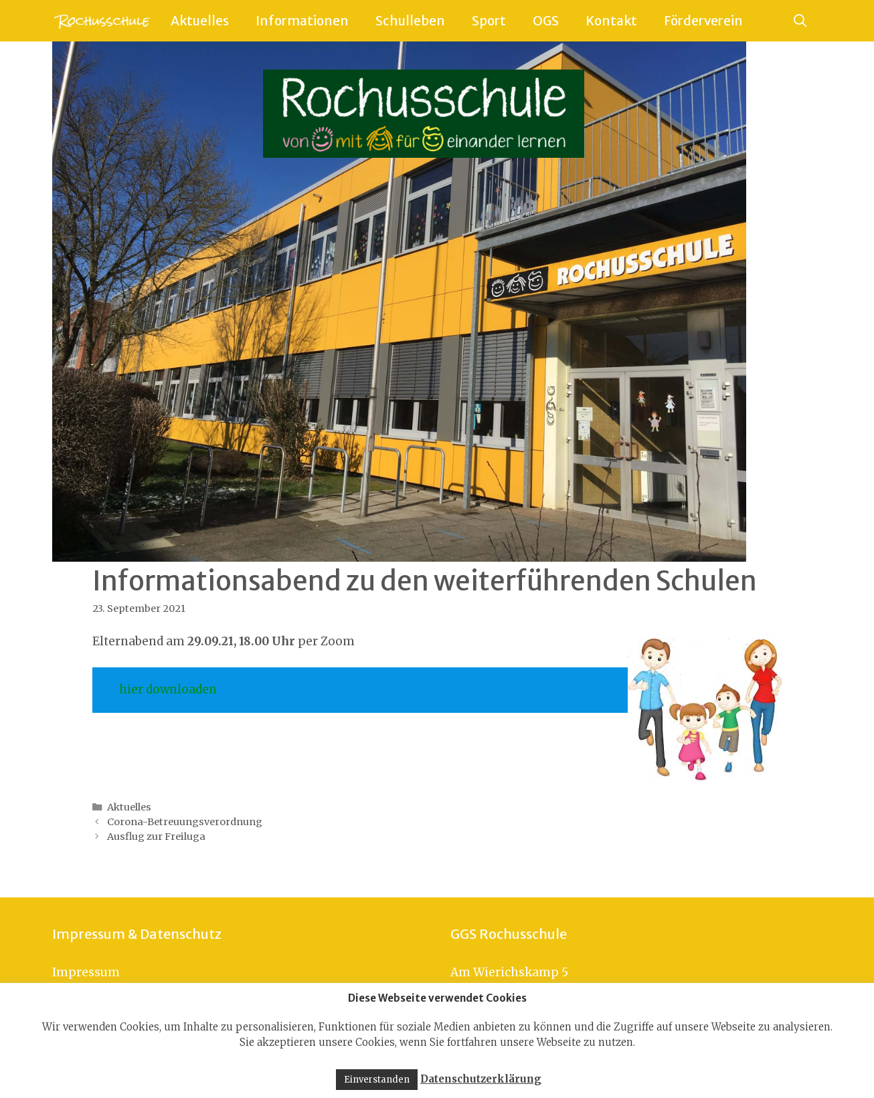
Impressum (86, 972)
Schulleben (410, 21)
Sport (489, 21)
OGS (546, 21)
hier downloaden (168, 689)
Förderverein (703, 21)
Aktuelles (200, 21)
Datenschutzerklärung (480, 1079)
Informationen (302, 21)
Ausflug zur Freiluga (156, 837)
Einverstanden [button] (377, 1079)
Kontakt (611, 21)
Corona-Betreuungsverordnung (184, 822)
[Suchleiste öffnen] (800, 20)
